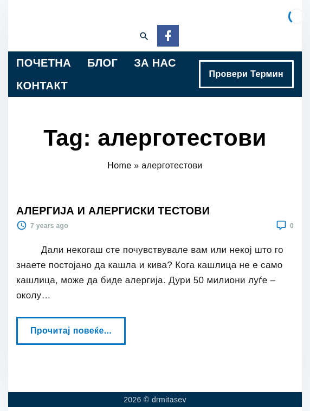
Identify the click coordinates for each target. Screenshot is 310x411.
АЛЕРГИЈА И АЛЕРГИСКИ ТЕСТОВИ (113, 211)
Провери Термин (246, 74)
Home (119, 165)
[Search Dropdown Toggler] (144, 37)
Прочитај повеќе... (74, 326)
